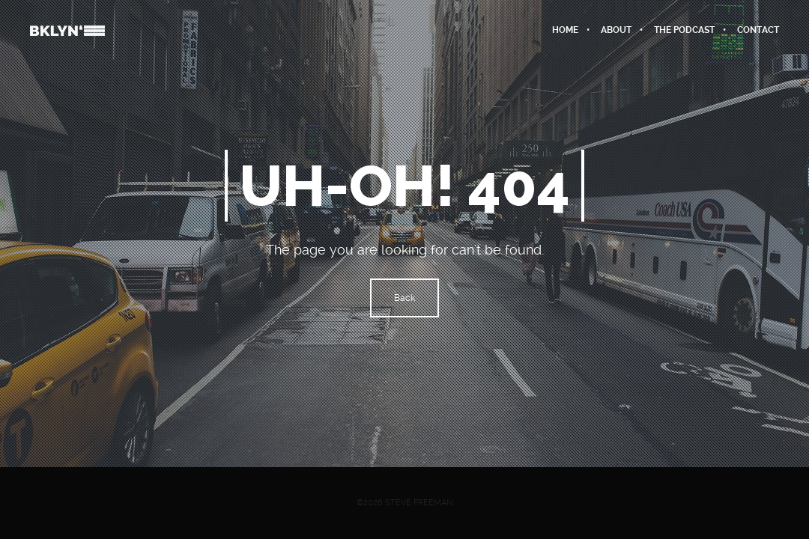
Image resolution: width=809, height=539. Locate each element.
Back (404, 298)
